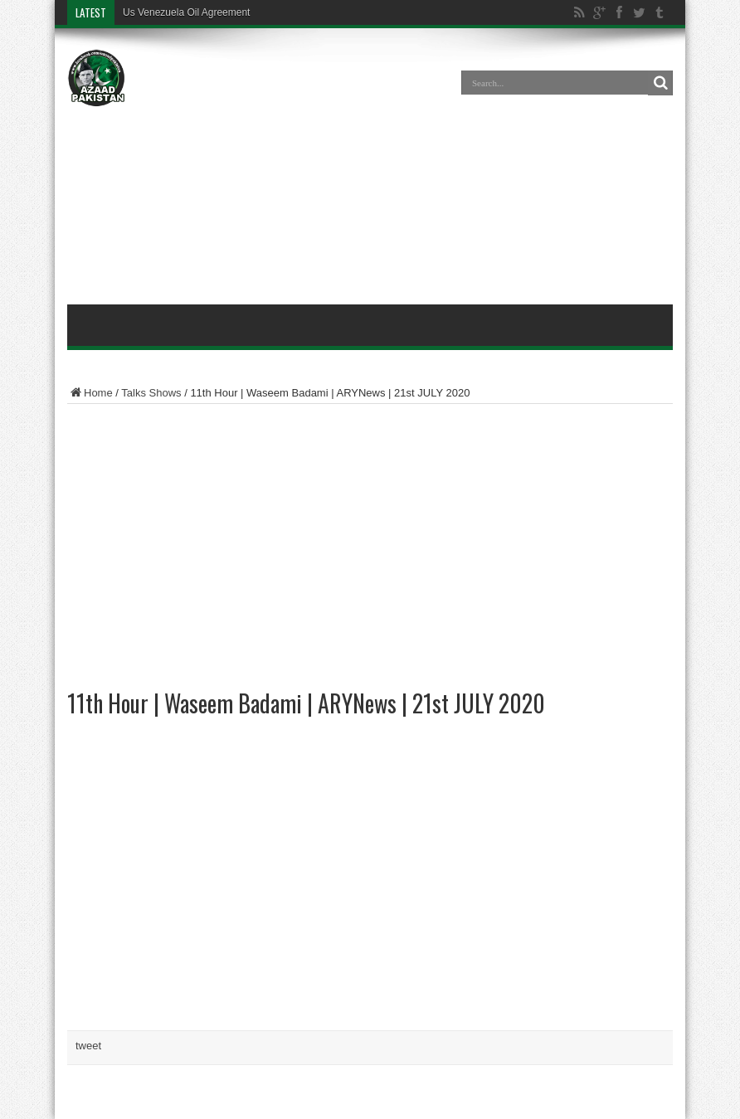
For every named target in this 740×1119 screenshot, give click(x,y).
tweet (88, 1045)
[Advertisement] (370, 169)
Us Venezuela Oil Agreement (186, 12)
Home (90, 393)
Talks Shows (151, 393)
